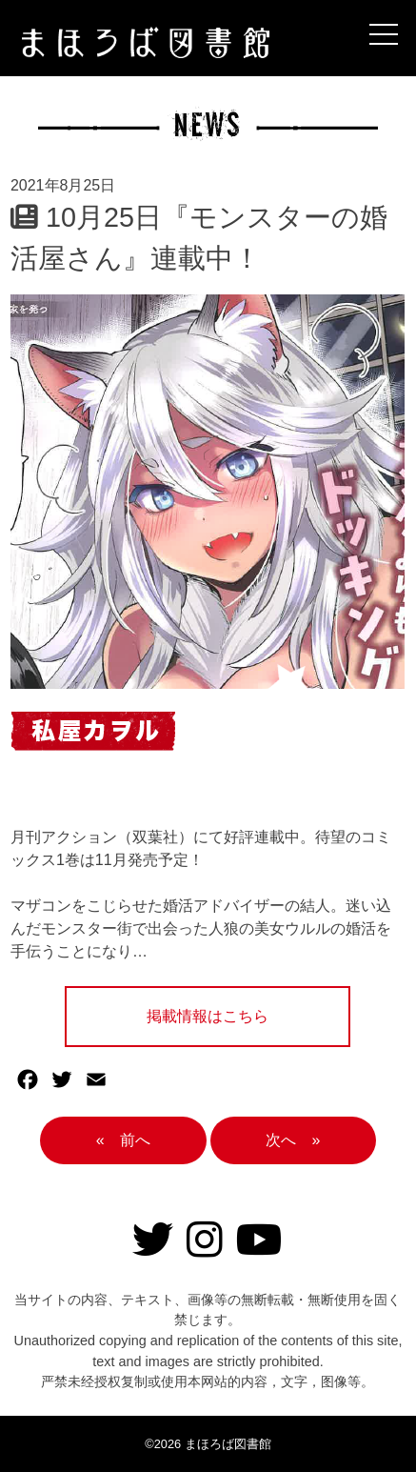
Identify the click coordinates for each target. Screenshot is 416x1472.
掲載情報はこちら (207, 1016)
